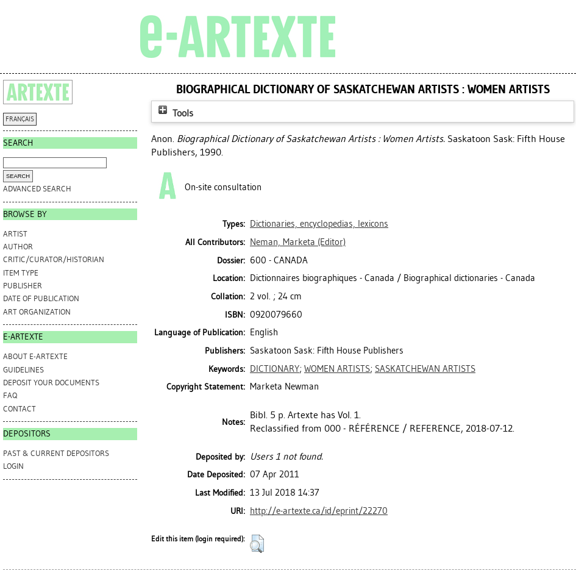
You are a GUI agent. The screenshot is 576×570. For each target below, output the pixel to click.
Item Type (20, 272)
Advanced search (37, 188)
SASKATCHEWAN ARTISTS (425, 368)
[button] (257, 544)
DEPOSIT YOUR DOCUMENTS (51, 382)
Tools (174, 113)
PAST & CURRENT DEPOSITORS (56, 453)
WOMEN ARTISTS (337, 368)
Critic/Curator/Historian (53, 259)
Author (18, 246)
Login (13, 466)
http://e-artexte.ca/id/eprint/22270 (319, 510)
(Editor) (298, 242)
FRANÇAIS (19, 119)
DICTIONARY (274, 368)
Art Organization (37, 311)
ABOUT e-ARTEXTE (35, 356)
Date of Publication (41, 298)
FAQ (10, 395)
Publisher (22, 285)
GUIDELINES (23, 369)
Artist (15, 233)
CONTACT (19, 408)
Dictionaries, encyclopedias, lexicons (319, 223)
